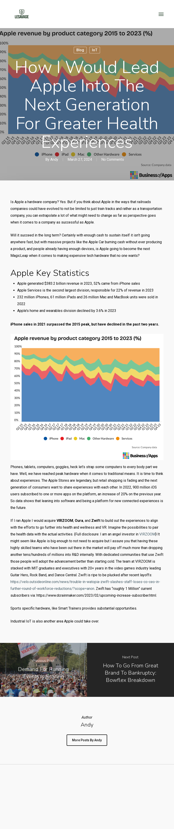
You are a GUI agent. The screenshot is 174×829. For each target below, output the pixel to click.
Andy (54, 159)
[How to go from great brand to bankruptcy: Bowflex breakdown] (130, 670)
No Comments (112, 159)
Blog (80, 50)
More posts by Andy (87, 740)
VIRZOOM (147, 534)
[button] (161, 14)
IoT (94, 50)
